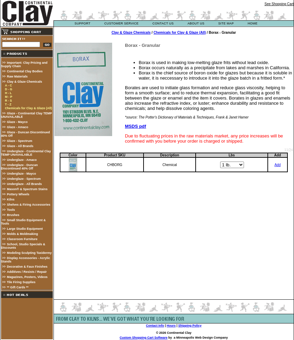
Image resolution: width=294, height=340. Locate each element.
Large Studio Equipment (25, 228)
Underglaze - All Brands (24, 184)
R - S (8, 100)
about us (195, 23)
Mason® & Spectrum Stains (27, 189)
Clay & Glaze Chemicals (24, 81)
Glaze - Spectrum (19, 141)
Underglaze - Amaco (22, 160)
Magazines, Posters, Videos (27, 277)
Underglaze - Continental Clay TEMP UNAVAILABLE (26, 153)
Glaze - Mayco (17, 122)
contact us (163, 23)
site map (226, 23)
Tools (11, 210)
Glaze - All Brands (20, 146)
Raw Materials (17, 76)
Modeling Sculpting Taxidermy (29, 253)
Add (277, 165)
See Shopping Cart (279, 4)
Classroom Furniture (22, 239)
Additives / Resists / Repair (27, 272)
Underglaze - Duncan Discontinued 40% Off (19, 166)
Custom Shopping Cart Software (144, 337)
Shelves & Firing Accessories (28, 204)
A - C (8, 85)
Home (253, 23)
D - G (8, 89)
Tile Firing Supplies (21, 282)
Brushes (13, 215)
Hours (171, 325)
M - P (8, 97)
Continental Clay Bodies (25, 71)
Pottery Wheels (18, 194)
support (82, 23)
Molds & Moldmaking (22, 234)
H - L (8, 93)
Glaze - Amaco (17, 127)
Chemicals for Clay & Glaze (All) (28, 108)
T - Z (8, 104)
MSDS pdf (135, 126)
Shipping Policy (190, 325)
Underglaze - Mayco (21, 173)
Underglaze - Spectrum (24, 179)
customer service (121, 23)
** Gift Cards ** (18, 287)
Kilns (10, 199)
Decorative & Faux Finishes (27, 266)
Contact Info (155, 325)
